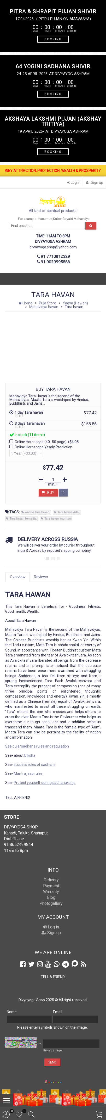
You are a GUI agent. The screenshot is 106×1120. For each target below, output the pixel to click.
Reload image (52, 1050)
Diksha (29, 755)
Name (12, 1012)
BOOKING (53, 39)
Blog (51, 897)
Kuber (57, 219)
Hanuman (45, 219)
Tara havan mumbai (58, 518)
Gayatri (67, 219)
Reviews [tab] (41, 577)
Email (57, 1012)
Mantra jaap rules (28, 773)
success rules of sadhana (35, 764)
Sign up (94, 182)
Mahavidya (82, 219)
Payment (51, 885)
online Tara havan (37, 512)
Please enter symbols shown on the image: (52, 1027)
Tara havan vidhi (68, 512)
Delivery (51, 879)
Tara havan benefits (23, 518)
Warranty (51, 891)
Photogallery (51, 903)
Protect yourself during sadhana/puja (44, 783)
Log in (73, 182)
